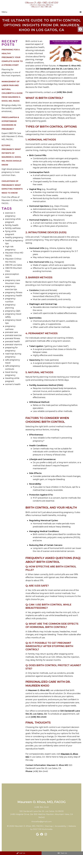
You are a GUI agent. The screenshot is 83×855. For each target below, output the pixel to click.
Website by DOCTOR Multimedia (41, 828)
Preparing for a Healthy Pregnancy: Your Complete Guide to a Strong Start (12, 56)
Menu (4, 12)
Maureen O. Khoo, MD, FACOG (41, 4)
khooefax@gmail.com (41, 820)
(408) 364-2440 (41, 806)
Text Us (62, 853)
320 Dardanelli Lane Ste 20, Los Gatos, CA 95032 (42, 810)
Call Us (21, 853)
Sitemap (53, 825)
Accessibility (65, 825)
